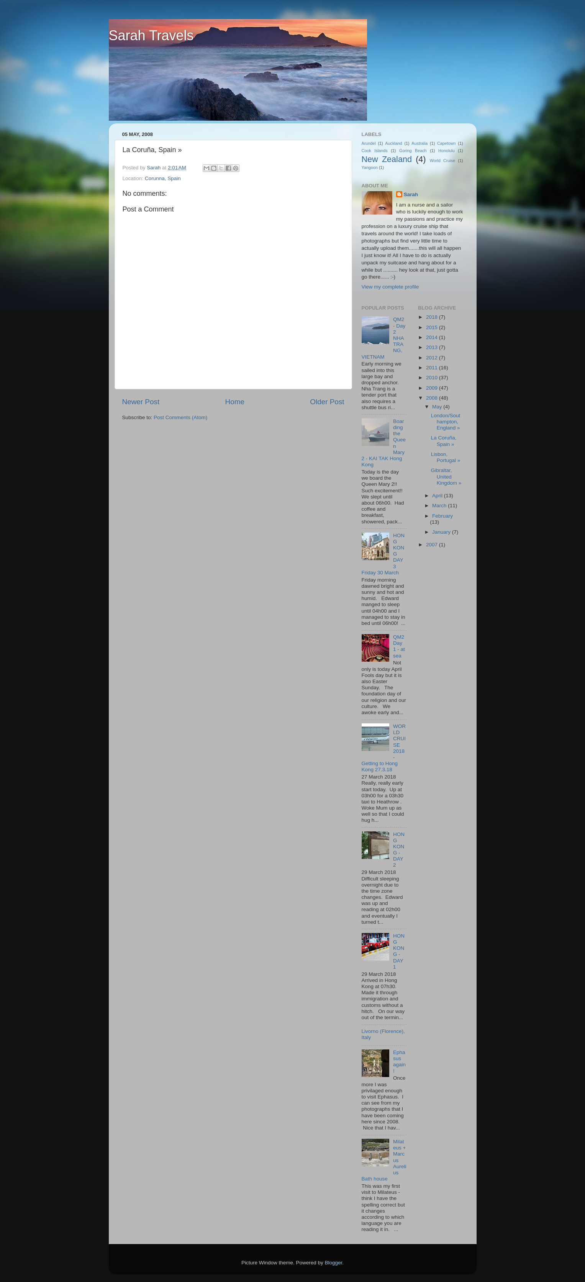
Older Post (327, 402)
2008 (432, 398)
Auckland (393, 143)
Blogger (333, 1263)
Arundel (369, 143)
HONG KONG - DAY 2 (399, 849)
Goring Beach (413, 150)
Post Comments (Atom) (180, 417)
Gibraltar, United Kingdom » (446, 476)
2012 (432, 358)
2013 (432, 347)
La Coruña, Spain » (444, 441)
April (438, 495)
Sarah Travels (151, 35)
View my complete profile (390, 287)
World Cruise (442, 160)
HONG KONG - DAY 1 (399, 951)
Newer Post (141, 402)
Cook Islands (375, 150)
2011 (432, 368)
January (442, 532)
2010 (432, 377)
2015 (432, 327)
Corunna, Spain (163, 178)
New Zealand (387, 159)
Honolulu (446, 150)
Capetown (446, 143)
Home (234, 402)
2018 (432, 317)
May (437, 407)
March (440, 505)
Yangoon (370, 167)
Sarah (411, 194)
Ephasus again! (399, 1061)
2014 (432, 337)
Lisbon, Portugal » (445, 457)
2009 (432, 388)
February (442, 516)
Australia (419, 143)
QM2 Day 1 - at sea (399, 646)
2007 (432, 545)
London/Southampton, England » (445, 422)
